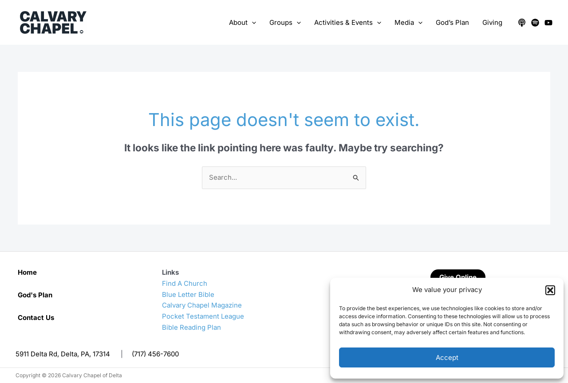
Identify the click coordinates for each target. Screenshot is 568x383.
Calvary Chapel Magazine (202, 305)
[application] (252, 22)
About (242, 22)
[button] (550, 290)
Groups (285, 22)
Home (27, 272)
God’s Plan (452, 22)
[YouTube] (548, 23)
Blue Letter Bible (188, 294)
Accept (447, 357)
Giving (492, 22)
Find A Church (184, 283)
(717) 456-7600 (155, 354)
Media (408, 22)
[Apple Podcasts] (522, 23)
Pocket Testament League (203, 316)
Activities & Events (347, 22)
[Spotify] (535, 23)
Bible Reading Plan (191, 327)
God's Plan (35, 295)
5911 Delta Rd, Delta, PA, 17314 (63, 354)
